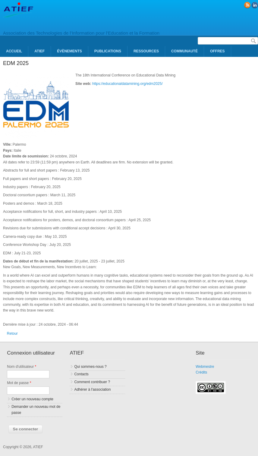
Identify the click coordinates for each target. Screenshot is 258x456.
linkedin (254, 5)
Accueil (14, 51)
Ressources (146, 51)
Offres (217, 51)
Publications (107, 51)
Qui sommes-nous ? (90, 366)
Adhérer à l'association (92, 389)
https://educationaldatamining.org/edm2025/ (127, 84)
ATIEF (39, 51)
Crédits (201, 372)
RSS (247, 5)
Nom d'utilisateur (21, 366)
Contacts (81, 374)
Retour (12, 333)
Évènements (69, 51)
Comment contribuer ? (92, 382)
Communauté (184, 51)
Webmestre (205, 366)
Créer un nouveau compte (32, 399)
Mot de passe (19, 383)
